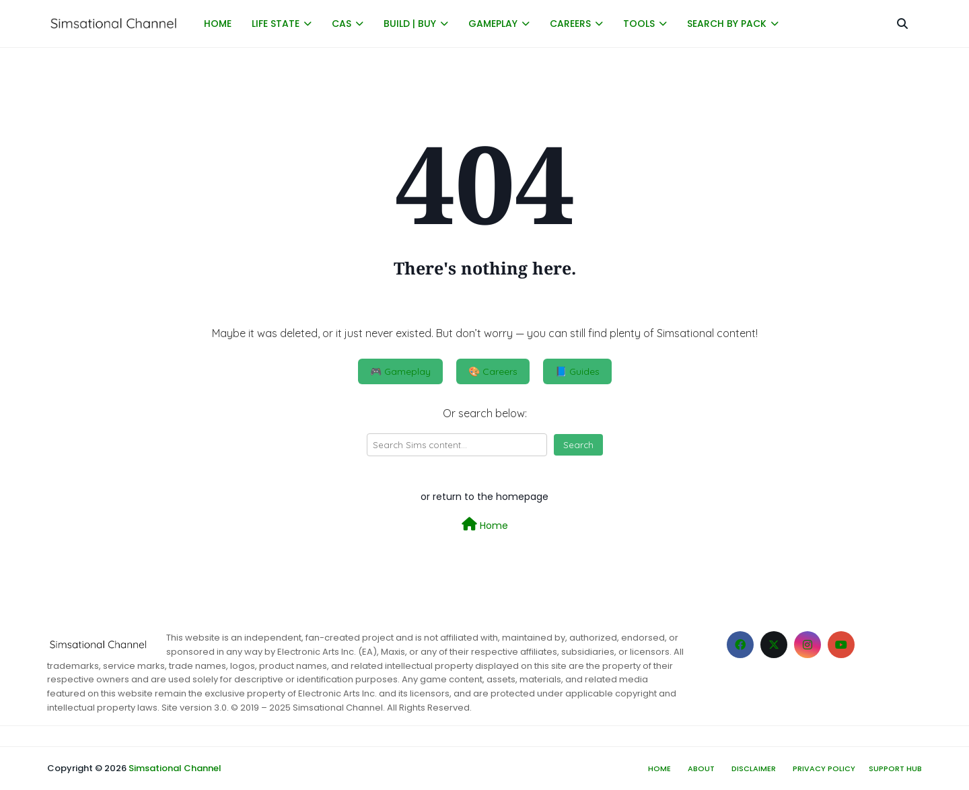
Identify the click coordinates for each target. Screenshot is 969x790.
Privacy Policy (824, 768)
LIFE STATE (275, 23)
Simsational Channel (175, 768)
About (701, 768)
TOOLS (639, 23)
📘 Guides (577, 371)
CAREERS (570, 23)
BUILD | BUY (410, 23)
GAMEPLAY (492, 23)
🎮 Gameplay (400, 371)
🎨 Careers (492, 371)
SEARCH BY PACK (726, 23)
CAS (341, 23)
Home (485, 524)
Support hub (895, 768)
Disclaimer (753, 768)
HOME (217, 23)
